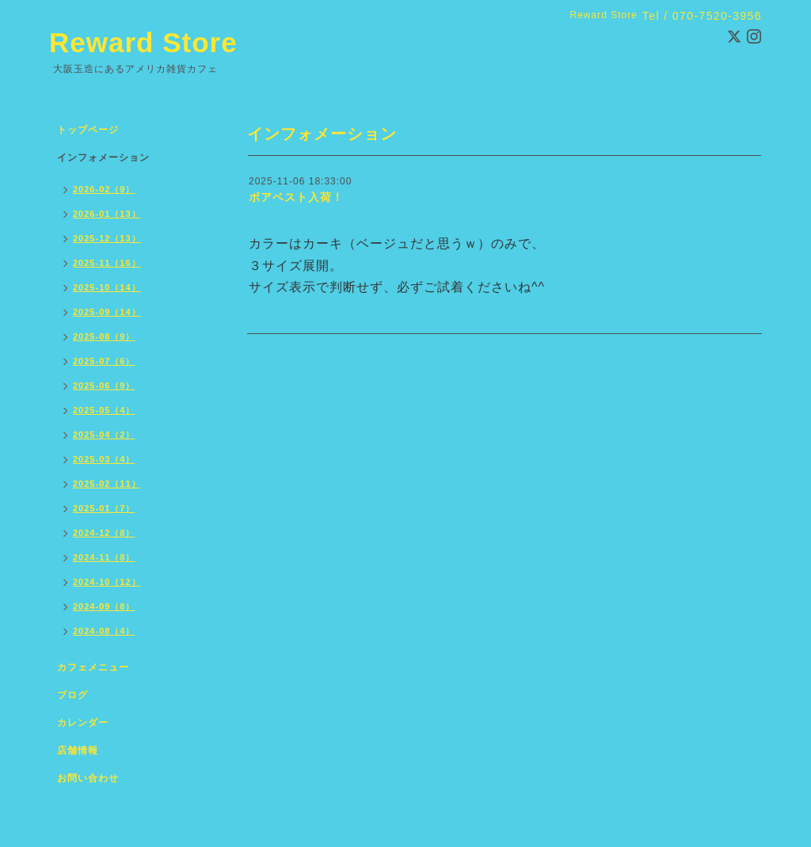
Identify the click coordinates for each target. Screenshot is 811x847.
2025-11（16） (107, 263)
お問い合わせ (88, 778)
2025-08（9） (104, 336)
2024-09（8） (104, 606)
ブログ (72, 695)
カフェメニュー (93, 667)
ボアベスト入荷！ (296, 197)
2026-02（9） (104, 189)
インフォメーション (103, 157)
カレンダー (83, 722)
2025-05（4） (104, 410)
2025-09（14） (107, 312)
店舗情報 (77, 750)
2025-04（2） (104, 434)
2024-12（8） (104, 532)
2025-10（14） (107, 287)
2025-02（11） (107, 483)
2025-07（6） (104, 361)
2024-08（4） (104, 631)
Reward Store (143, 42)
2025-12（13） (107, 238)
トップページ (88, 129)
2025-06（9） (104, 385)
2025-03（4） (104, 459)
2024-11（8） (104, 557)
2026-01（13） (107, 213)
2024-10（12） (107, 582)
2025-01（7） (104, 508)
